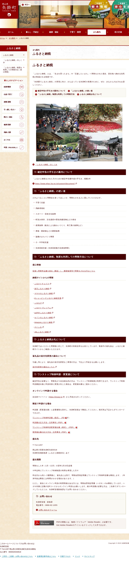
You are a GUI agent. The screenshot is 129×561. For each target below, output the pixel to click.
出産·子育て (8, 94)
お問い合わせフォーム (48, 510)
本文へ (27, 5)
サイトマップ (89, 556)
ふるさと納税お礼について (91, 94)
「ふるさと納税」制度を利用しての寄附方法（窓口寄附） (12, 70)
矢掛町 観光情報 (99, 10)
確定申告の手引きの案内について (51, 91)
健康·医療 (7, 125)
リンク (77, 556)
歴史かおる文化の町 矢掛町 (9, 9)
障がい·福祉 (8, 117)
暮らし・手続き (32, 32)
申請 (11, 147)
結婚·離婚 (7, 87)
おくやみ (7, 140)
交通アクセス (65, 556)
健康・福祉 (53, 32)
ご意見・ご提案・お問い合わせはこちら (17, 556)
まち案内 (96, 32)
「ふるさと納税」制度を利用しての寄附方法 (56, 94)
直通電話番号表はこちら (46, 556)
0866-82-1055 (51, 505)
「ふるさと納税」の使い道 (82, 91)
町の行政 (118, 32)
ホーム (11, 32)
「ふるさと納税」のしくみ (46, 165)
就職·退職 (7, 102)
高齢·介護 (7, 132)
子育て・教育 (75, 32)
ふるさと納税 (8, 55)
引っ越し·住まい (9, 109)
